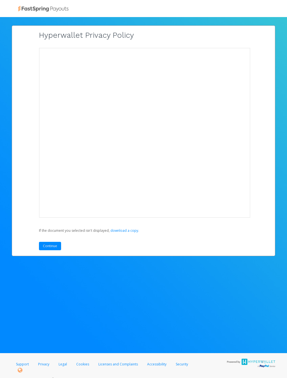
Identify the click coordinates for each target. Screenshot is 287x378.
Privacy (43, 364)
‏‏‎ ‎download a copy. (124, 230)
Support (22, 364)
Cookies (82, 364)
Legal (63, 364)
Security (182, 364)
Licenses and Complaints (118, 364)
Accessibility (156, 364)
